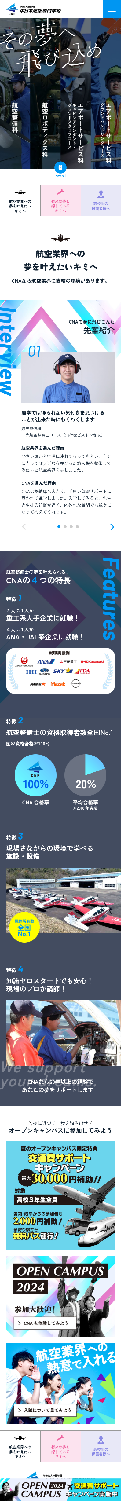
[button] (25, 527)
